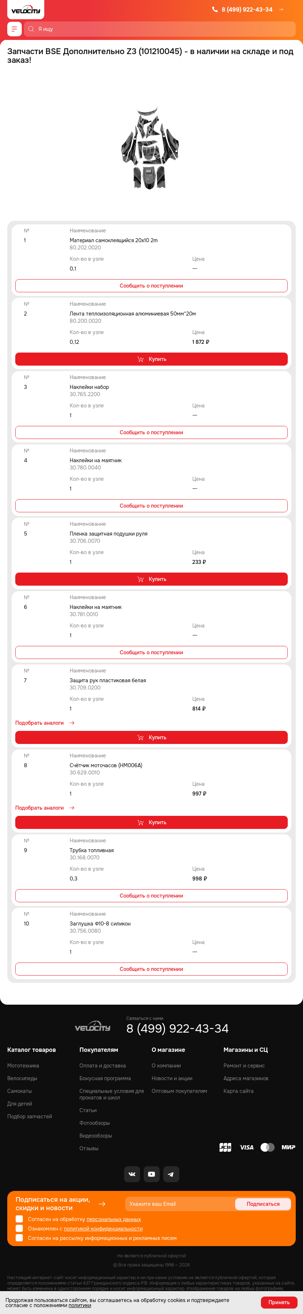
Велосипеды (22, 1078)
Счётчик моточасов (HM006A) (106, 765)
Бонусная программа (105, 1078)
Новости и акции (172, 1078)
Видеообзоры (95, 1135)
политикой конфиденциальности (103, 1228)
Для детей (19, 1104)
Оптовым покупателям (179, 1091)
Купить (151, 359)
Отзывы (89, 1148)
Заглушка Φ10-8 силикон (100, 923)
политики (80, 1305)
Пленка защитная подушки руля (108, 533)
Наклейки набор (89, 387)
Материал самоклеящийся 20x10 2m (113, 240)
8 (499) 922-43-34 (242, 9)
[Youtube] (152, 1174)
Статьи (88, 1110)
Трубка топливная (92, 850)
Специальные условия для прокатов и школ (111, 1094)
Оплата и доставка (102, 1065)
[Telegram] (171, 1174)
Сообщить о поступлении (151, 285)
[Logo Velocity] (25, 9)
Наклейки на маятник (96, 460)
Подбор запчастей (29, 1116)
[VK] (132, 1174)
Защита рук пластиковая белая (108, 680)
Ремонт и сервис (244, 1065)
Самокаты (19, 1091)
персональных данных (114, 1219)
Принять (279, 1302)
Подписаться (263, 1204)
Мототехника (23, 1065)
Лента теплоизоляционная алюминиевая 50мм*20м (133, 313)
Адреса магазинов (246, 1078)
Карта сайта (239, 1091)
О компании (166, 1065)
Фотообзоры (94, 1123)
